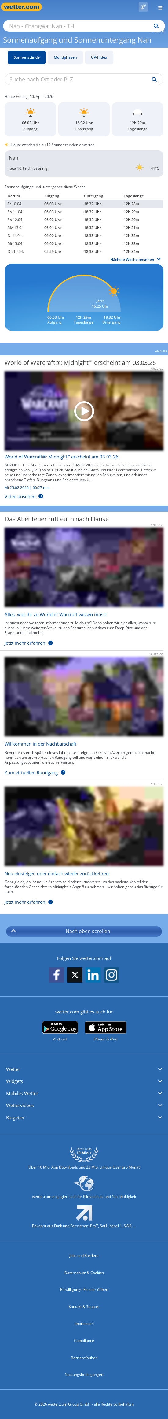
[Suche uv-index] (153, 79)
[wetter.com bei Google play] (60, 1031)
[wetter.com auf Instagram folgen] (111, 975)
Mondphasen (65, 57)
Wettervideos (20, 1105)
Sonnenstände (27, 57)
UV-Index (99, 57)
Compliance (84, 1340)
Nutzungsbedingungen (84, 1374)
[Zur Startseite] (24, 7)
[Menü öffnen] (158, 7)
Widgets (14, 1081)
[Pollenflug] (143, 7)
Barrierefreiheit (84, 1357)
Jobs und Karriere (84, 1255)
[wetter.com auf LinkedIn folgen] (93, 975)
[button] (84, 1069)
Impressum (84, 1323)
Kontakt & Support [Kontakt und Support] (84, 1306)
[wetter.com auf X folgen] (74, 976)
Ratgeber (15, 1117)
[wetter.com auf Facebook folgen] (56, 975)
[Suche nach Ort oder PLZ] (84, 26)
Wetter (13, 1069)
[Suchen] (155, 26)
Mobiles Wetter (22, 1093)
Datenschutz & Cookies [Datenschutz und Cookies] (84, 1272)
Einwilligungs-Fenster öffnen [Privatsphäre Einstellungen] (84, 1289)
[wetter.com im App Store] (105, 1031)
